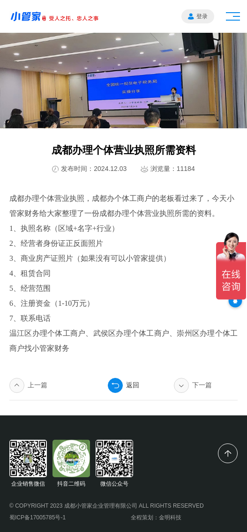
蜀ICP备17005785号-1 (37, 517)
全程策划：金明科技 (156, 517)
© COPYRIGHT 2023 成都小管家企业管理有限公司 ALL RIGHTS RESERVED (106, 505)
